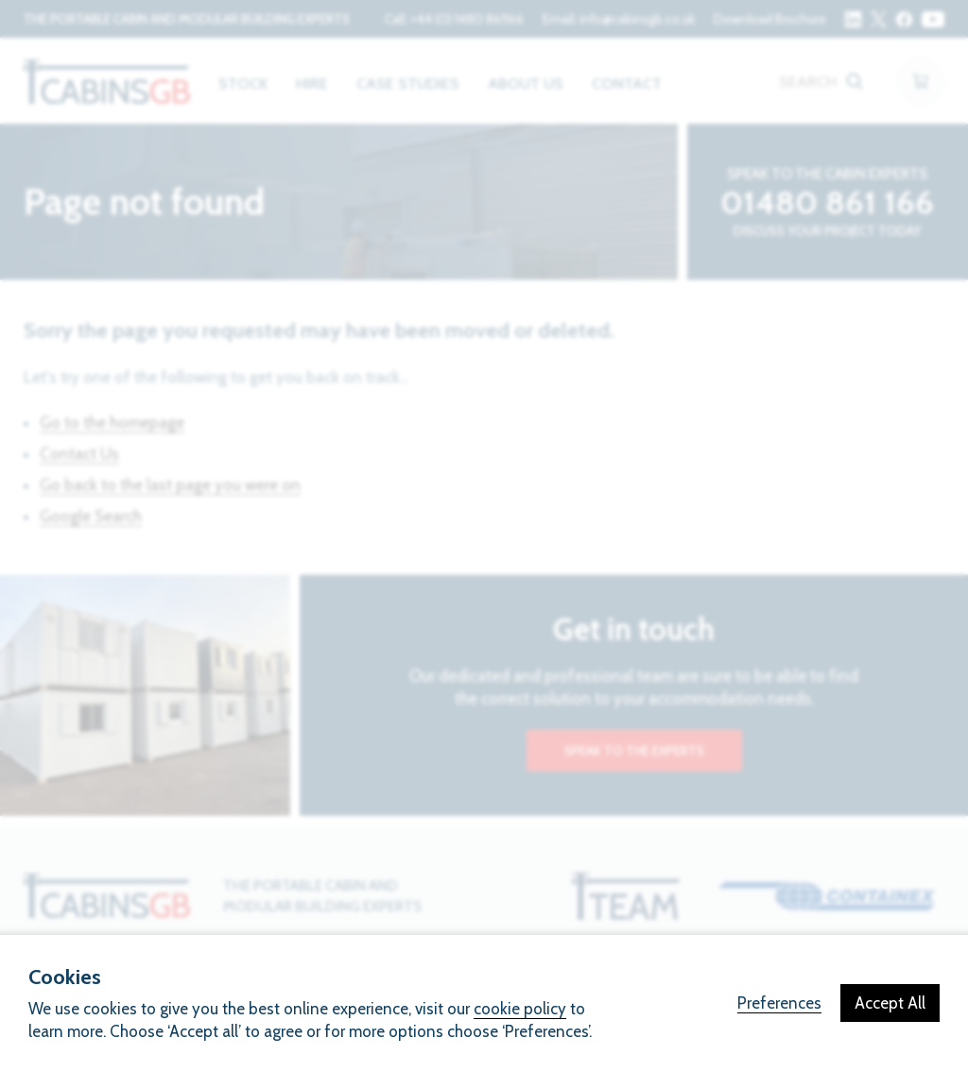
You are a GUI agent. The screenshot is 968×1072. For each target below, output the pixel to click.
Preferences (779, 1003)
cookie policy (520, 1008)
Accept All (890, 1003)
